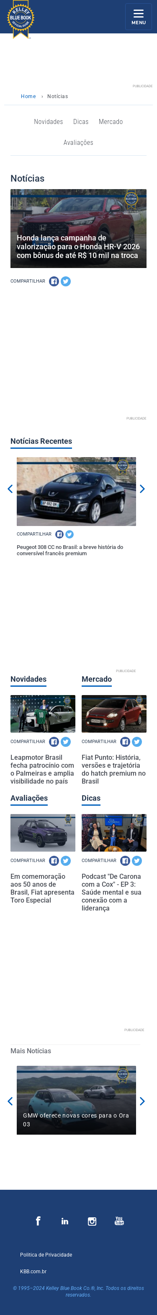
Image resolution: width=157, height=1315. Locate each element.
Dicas (81, 122)
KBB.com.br (33, 1272)
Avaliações (78, 143)
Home (28, 96)
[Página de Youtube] (119, 1221)
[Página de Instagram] (65, 1221)
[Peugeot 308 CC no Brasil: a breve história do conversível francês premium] (76, 491)
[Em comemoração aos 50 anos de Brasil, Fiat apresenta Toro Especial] (42, 833)
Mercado (111, 122)
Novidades (48, 122)
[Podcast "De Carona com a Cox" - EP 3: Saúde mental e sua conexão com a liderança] (114, 833)
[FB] (54, 281)
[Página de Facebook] (38, 1221)
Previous (10, 489)
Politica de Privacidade (46, 1255)
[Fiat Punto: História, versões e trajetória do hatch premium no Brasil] (114, 714)
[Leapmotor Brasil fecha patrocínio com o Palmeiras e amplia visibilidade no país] (42, 714)
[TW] (66, 281)
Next (142, 489)
